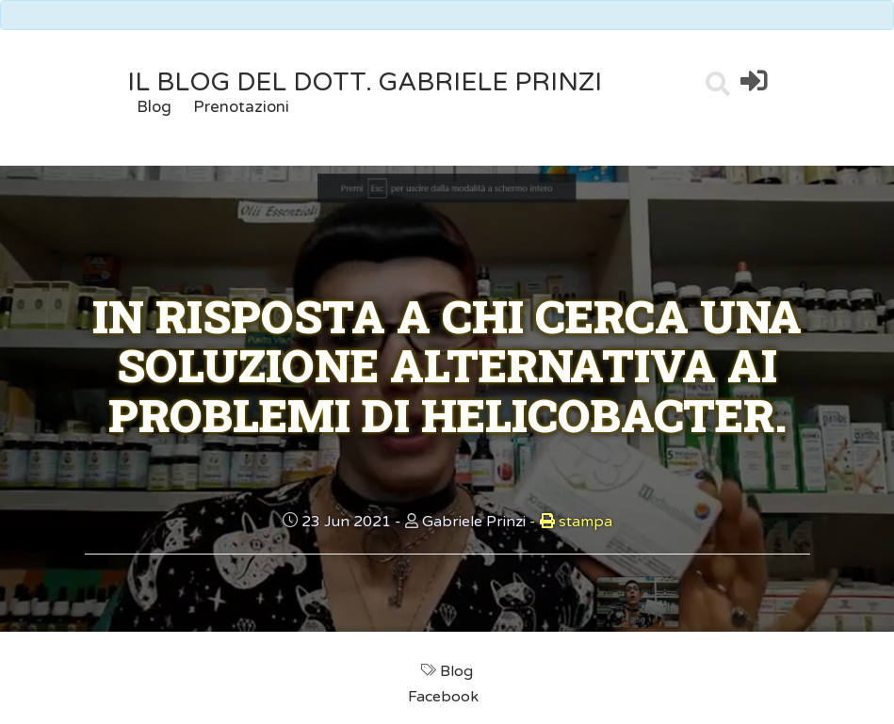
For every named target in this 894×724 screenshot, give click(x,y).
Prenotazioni (241, 107)
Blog (154, 107)
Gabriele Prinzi (474, 521)
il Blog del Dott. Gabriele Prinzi (364, 82)
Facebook (445, 696)
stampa (570, 521)
